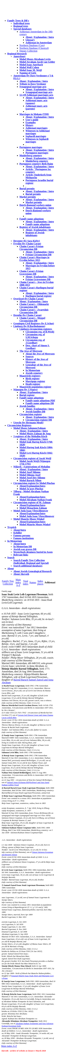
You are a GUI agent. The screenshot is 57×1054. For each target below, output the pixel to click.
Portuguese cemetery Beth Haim (36, 163)
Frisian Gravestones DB (38, 279)
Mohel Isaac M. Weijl (30, 70)
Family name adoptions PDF (40, 400)
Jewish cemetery (34, 373)
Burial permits (27, 188)
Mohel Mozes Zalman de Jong (35, 433)
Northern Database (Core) (32, 45)
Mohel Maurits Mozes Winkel (34, 524)
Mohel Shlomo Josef (29, 475)
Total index (25, 582)
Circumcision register (30, 414)
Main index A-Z (18, 582)
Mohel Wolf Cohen (29, 67)
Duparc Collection (28, 51)
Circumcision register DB (39, 420)
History (29, 125)
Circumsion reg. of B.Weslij (40, 331)
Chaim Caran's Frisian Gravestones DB (31, 272)
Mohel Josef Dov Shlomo (32, 477)
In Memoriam (33, 370)
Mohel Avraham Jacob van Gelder (37, 62)
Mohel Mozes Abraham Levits (35, 59)
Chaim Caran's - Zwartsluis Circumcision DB (33, 311)
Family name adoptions (31, 219)
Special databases (22, 29)
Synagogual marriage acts (32, 86)
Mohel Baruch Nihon (30, 480)
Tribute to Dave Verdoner (32, 84)
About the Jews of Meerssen (40, 353)
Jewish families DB (35, 411)
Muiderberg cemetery (30, 155)
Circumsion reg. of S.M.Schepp (35, 336)
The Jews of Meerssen (30, 351)
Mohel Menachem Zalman (33, 508)
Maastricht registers (29, 375)
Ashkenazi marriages (36, 128)
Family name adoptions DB (40, 403)
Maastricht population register (35, 386)
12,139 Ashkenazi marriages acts (36, 95)
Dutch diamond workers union (35, 205)
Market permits (27, 197)
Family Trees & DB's (18, 20)
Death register (33, 384)
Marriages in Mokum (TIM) (34, 114)
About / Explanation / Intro (40, 37)
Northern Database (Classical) (34, 48)
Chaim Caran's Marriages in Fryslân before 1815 (34, 258)
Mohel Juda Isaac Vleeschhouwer (36, 516)
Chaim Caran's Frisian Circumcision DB (31, 247)
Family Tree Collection (8, 582)
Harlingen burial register (39, 296)
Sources (30, 356)
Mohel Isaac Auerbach (31, 64)
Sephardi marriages (36, 136)
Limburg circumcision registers (35, 329)
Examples (31, 122)
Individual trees (21, 23)
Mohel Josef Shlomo (29, 472)
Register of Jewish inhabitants (35, 227)
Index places (40, 582)
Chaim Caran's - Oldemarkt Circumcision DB (34, 305)
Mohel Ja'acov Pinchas (31, 488)
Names (32, 582)
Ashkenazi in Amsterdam (39, 42)
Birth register (33, 378)
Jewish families (27, 406)
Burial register (27, 395)
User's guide (32, 119)
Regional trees (20, 26)
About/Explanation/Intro (32, 486)
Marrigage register (35, 381)
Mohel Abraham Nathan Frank (35, 499)
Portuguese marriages (30, 147)
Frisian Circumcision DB (38, 254)
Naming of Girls (27, 73)
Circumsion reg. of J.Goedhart (35, 341)
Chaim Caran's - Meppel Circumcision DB (32, 319)
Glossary (30, 40)
